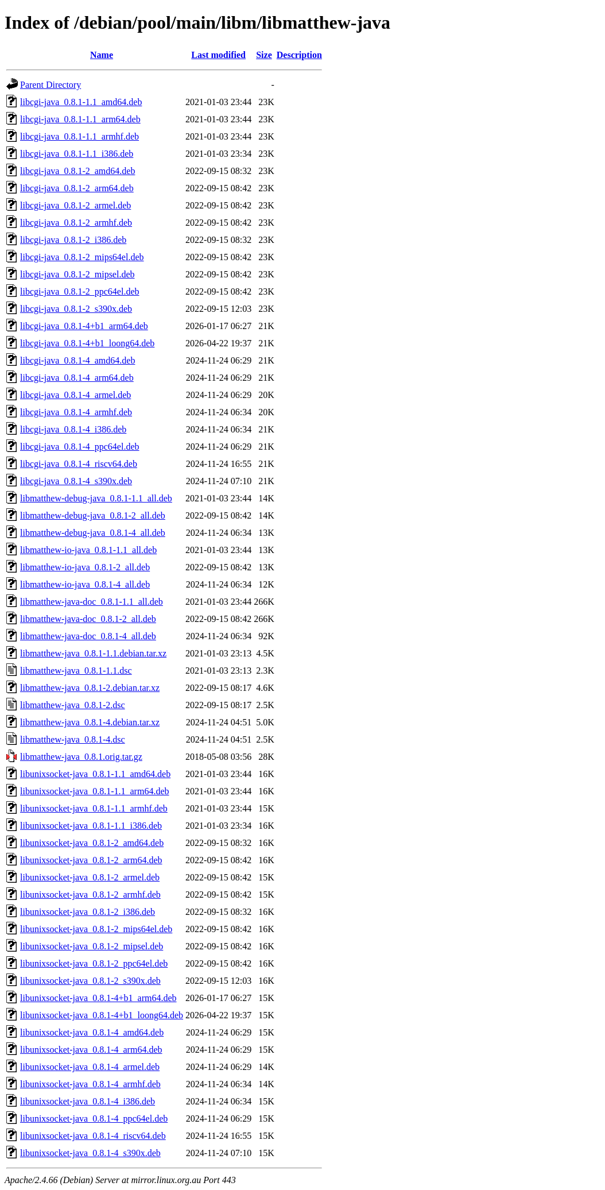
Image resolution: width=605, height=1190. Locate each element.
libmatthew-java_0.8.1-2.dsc (72, 705)
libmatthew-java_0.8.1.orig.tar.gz (81, 757)
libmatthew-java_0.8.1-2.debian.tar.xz (90, 688)
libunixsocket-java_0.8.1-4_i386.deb (87, 1101)
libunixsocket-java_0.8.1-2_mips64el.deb (96, 929)
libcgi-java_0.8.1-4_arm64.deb (77, 377)
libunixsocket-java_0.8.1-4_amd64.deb (92, 1032)
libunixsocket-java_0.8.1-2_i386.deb (87, 912)
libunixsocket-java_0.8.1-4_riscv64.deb (93, 1136)
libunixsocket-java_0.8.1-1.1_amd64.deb (95, 774)
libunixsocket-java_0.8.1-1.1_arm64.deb (94, 791)
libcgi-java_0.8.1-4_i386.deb (73, 429)
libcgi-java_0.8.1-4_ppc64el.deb (79, 446)
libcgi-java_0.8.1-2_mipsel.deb (77, 274)
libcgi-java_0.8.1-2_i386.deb (73, 240)
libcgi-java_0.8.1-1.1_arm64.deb (80, 119)
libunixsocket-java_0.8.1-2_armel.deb (90, 877)
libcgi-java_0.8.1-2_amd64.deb (77, 171)
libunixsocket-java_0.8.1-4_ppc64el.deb (94, 1118)
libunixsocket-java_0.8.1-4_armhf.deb (90, 1084)
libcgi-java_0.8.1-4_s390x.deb (76, 481)
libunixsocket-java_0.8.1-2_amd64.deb (92, 843)
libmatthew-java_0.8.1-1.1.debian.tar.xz (93, 653)
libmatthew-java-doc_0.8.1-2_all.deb (88, 619)
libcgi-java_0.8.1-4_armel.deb (75, 395)
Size (264, 55)
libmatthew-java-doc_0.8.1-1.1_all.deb (91, 601)
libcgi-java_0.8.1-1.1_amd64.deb (81, 102)
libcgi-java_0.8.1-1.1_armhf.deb (79, 136)
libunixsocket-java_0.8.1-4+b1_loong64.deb (101, 1015)
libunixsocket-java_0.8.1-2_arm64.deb (91, 860)
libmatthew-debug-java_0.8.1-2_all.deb (92, 515)
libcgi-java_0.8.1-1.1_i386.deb (76, 154)
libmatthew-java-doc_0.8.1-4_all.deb (88, 636)
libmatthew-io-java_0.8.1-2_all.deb (85, 567)
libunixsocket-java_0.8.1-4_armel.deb (90, 1067)
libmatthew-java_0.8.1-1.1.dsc (76, 670)
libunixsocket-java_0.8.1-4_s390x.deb (90, 1153)
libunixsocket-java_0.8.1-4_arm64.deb (91, 1049)
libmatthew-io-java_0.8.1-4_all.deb (85, 584)
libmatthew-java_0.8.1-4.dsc (72, 739)
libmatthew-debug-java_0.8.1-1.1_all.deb (96, 498)
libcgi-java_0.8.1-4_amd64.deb (77, 360)
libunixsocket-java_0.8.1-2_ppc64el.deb (94, 963)
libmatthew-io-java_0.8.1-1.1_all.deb (88, 550)
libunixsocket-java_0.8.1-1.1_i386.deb (91, 825)
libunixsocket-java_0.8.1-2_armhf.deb (90, 894)
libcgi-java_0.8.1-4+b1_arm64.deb (84, 326)
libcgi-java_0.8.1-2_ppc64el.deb (79, 291)
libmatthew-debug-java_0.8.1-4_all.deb (92, 533)
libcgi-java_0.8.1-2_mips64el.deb (82, 257)
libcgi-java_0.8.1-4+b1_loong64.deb (87, 343)
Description (299, 55)
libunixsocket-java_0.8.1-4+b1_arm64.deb (98, 998)
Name (101, 55)
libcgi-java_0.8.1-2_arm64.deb (77, 188)
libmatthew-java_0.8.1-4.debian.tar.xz (90, 722)
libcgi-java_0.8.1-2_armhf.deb (76, 222)
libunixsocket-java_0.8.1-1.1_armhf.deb (94, 808)
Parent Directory (50, 85)
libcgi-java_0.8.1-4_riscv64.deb (78, 464)
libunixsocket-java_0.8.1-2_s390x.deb (90, 981)
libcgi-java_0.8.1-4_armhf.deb (76, 412)
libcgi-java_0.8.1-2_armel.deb (75, 205)
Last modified (218, 55)
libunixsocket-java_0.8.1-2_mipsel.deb (91, 946)
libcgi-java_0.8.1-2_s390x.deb (76, 309)
